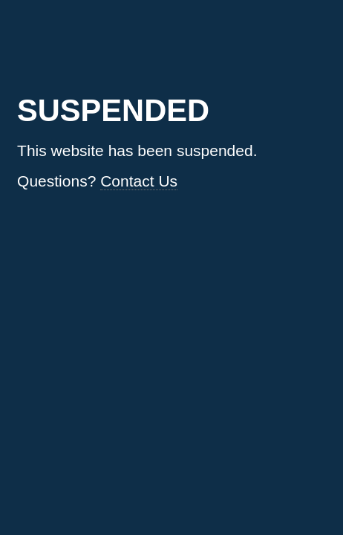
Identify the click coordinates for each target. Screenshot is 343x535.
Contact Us (138, 180)
